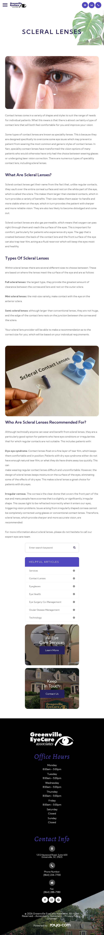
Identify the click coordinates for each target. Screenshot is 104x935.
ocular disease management (44, 610)
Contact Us (52, 694)
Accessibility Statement (48, 916)
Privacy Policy (72, 916)
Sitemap (52, 919)
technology (35, 618)
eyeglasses (34, 586)
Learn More (52, 650)
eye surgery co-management (45, 602)
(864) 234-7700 (52, 875)
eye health (35, 594)
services (33, 571)
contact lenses (37, 579)
